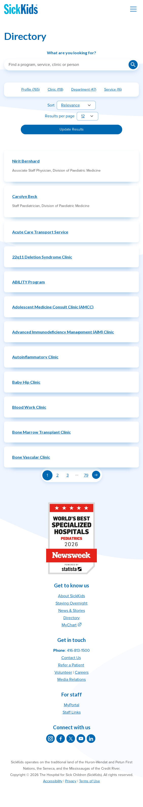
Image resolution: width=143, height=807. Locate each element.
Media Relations (71, 679)
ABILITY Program (28, 281)
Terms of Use (89, 781)
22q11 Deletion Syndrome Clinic (42, 256)
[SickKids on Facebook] (60, 738)
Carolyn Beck (24, 196)
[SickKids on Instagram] (50, 738)
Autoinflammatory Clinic (35, 356)
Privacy (70, 781)
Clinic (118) (57, 90)
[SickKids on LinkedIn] (91, 738)
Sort (51, 105)
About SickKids (71, 595)
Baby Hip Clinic (26, 382)
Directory (71, 617)
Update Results (72, 129)
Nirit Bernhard (26, 161)
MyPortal (71, 705)
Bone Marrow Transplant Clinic (41, 432)
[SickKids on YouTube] (81, 738)
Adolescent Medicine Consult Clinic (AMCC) (53, 306)
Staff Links (72, 712)
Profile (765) (32, 90)
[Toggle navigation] (133, 9)
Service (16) (115, 90)
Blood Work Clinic (29, 407)
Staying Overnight (71, 603)
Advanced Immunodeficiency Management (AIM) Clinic (63, 331)
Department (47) (85, 90)
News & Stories (71, 610)
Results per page (60, 116)
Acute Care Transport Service (40, 231)
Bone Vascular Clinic (31, 457)
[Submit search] (133, 64)
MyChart (69, 625)
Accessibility (52, 781)
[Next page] (96, 475)
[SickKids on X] (70, 738)
